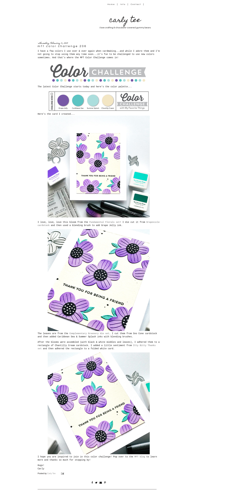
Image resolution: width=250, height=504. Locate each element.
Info (122, 4)
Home (111, 4)
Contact (136, 4)
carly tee (125, 20)
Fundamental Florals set (104, 222)
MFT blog (139, 456)
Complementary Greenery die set (89, 333)
